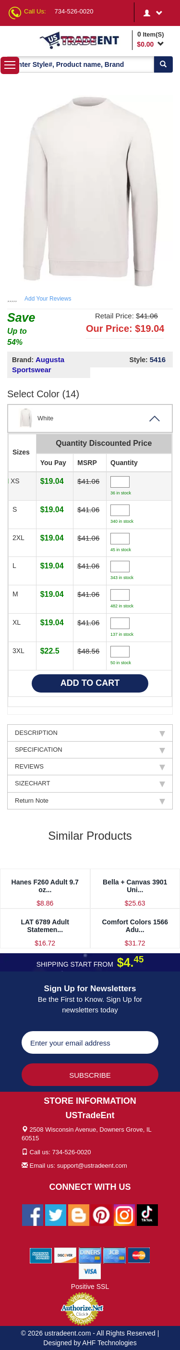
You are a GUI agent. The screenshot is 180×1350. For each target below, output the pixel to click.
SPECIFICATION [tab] (90, 750)
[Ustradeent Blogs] (78, 1214)
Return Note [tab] (90, 801)
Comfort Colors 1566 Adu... (135, 925)
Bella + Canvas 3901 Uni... (135, 885)
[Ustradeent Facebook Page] (32, 1214)
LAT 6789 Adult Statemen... (45, 925)
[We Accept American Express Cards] (41, 1255)
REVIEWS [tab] (90, 766)
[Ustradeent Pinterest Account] (101, 1214)
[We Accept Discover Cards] (65, 1255)
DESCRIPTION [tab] (90, 733)
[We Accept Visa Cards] (90, 1270)
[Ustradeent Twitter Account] (55, 1214)
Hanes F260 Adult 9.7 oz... (45, 885)
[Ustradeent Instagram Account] (124, 1214)
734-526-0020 (74, 11)
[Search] (163, 64)
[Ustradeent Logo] (84, 40)
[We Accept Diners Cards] (90, 1255)
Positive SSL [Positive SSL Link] (90, 1286)
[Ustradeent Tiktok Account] (147, 1214)
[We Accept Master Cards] (139, 1255)
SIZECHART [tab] (90, 783)
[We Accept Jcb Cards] (114, 1255)
